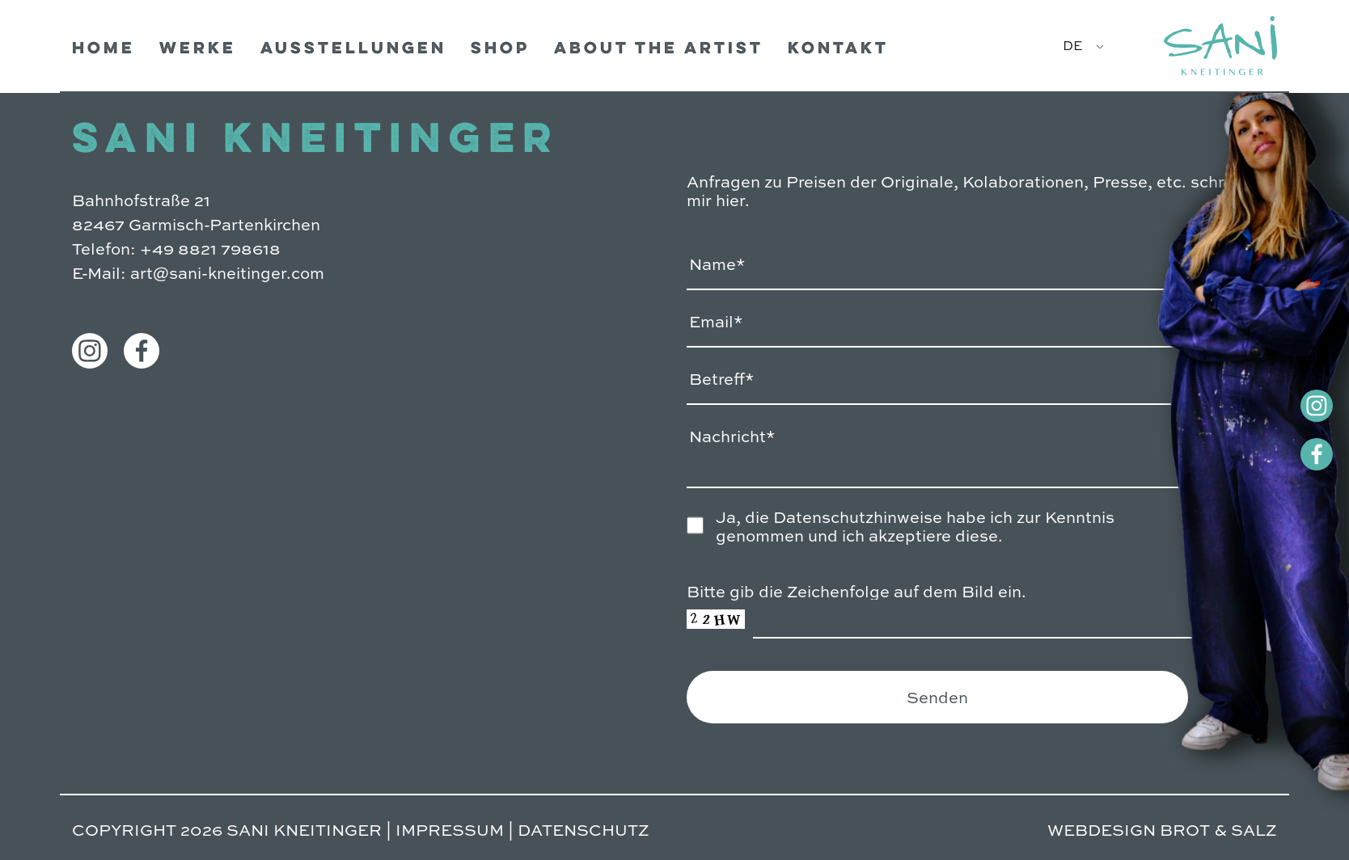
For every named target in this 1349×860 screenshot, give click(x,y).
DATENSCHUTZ (583, 829)
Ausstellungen (353, 49)
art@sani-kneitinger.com (227, 272)
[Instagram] (1292, 406)
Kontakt (838, 49)
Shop (500, 49)
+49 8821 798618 (210, 247)
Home (103, 49)
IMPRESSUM (449, 829)
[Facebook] (1292, 454)
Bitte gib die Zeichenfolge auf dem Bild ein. (856, 590)
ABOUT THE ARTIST (658, 49)
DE (1072, 45)
